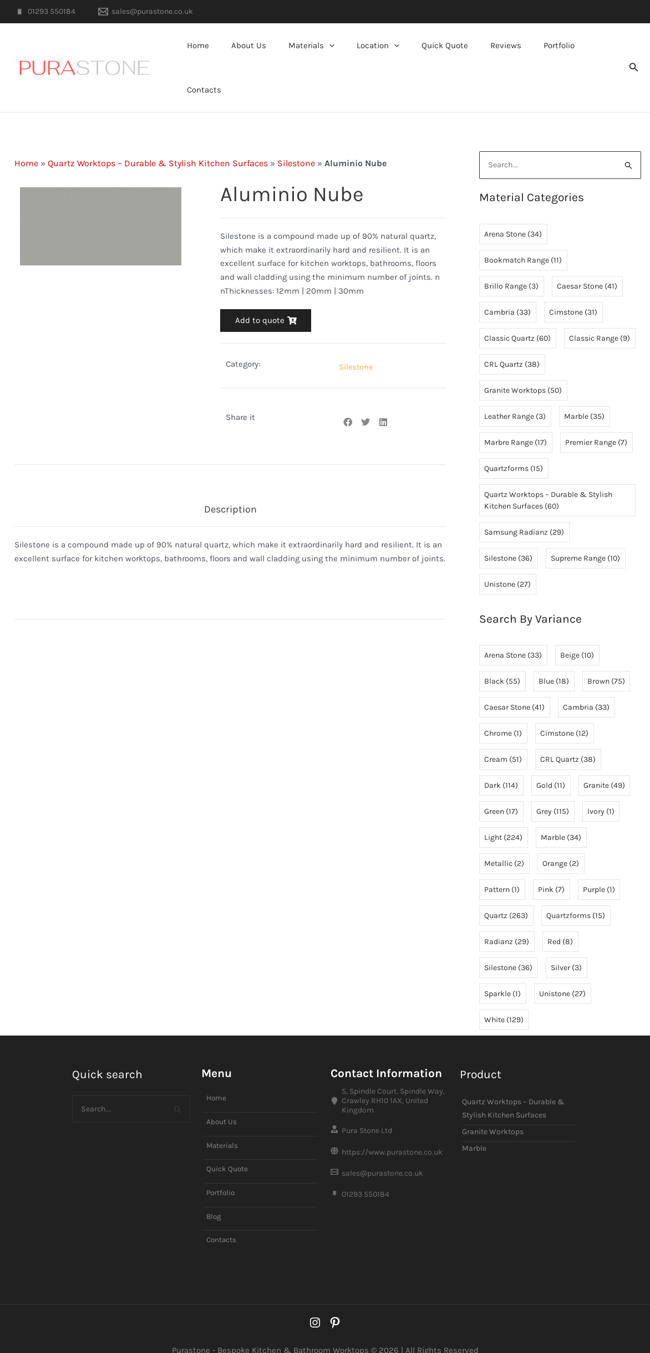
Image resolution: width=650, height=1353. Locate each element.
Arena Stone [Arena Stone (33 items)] (513, 632)
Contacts (592, 56)
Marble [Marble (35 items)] (584, 393)
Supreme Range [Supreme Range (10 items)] (585, 535)
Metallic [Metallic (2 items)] (504, 840)
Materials (317, 56)
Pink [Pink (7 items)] (551, 867)
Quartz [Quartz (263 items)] (506, 893)
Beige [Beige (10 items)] (577, 632)
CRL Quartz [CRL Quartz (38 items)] (512, 341)
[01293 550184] (44, 11)
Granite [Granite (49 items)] (604, 762)
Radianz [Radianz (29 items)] (506, 919)
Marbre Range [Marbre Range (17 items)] (515, 419)
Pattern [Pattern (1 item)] (502, 867)
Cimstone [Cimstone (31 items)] (573, 289)
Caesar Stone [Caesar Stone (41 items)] (587, 263)
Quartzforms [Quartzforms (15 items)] (513, 445)
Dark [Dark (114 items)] (501, 762)
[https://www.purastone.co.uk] (390, 1133)
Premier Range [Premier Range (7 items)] (596, 419)
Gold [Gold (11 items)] (550, 762)
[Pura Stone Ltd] (390, 1109)
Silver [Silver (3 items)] (566, 945)
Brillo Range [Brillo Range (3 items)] (511, 263)
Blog (214, 1197)
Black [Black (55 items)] (502, 658)
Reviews (495, 56)
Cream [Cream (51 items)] (503, 736)
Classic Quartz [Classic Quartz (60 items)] (517, 315)
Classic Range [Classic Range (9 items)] (599, 315)
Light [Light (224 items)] (503, 814)
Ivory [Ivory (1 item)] (601, 788)
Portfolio (542, 56)
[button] (335, 56)
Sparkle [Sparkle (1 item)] (502, 971)
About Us (260, 56)
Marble (474, 1125)
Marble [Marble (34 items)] (561, 814)
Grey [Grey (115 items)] (552, 788)
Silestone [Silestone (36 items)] (508, 535)
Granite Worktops (493, 1109)
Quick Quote (440, 56)
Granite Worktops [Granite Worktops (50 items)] (523, 367)
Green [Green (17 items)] (501, 788)
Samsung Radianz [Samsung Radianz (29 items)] (524, 509)
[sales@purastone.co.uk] (145, 11)
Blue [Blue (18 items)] (554, 658)
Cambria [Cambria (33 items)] (507, 289)
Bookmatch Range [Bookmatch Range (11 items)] (523, 237)
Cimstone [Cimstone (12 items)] (564, 710)
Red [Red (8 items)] (560, 919)
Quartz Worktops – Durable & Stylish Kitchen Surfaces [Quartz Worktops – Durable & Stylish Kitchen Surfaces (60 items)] (548, 477)
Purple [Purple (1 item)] (599, 867)
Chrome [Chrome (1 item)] (503, 710)
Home (215, 56)
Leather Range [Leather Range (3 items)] (515, 393)
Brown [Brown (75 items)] (606, 658)
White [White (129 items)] (504, 997)
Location (378, 56)
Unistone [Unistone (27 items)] (507, 561)
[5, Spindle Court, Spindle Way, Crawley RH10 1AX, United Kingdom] (390, 1078)
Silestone (296, 140)
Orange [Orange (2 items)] (560, 840)
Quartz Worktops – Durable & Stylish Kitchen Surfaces (158, 140)
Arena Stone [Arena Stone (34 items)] (513, 211)
